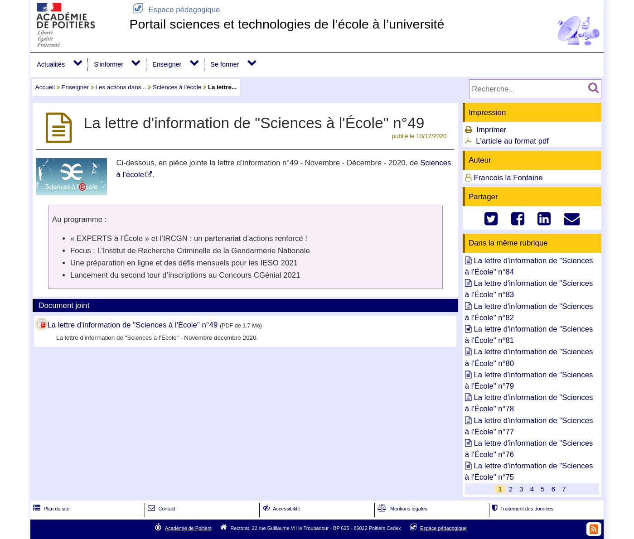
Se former (225, 64)
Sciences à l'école (177, 87)
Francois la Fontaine (508, 177)
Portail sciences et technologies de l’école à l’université (286, 24)
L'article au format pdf (512, 141)
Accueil (45, 87)
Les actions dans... (121, 87)
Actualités (51, 64)
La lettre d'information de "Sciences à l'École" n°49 (133, 325)
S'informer (108, 64)
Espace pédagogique (174, 9)
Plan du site (50, 508)
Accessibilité (280, 508)
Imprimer (491, 129)
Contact (160, 508)
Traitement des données (521, 508)
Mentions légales (401, 508)
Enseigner (166, 64)
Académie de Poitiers (188, 527)
